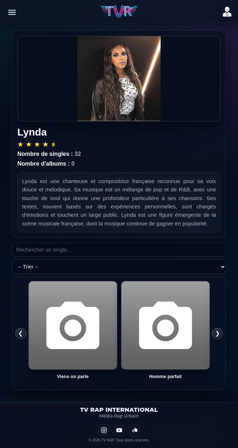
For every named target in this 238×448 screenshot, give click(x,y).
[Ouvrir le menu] (12, 11)
